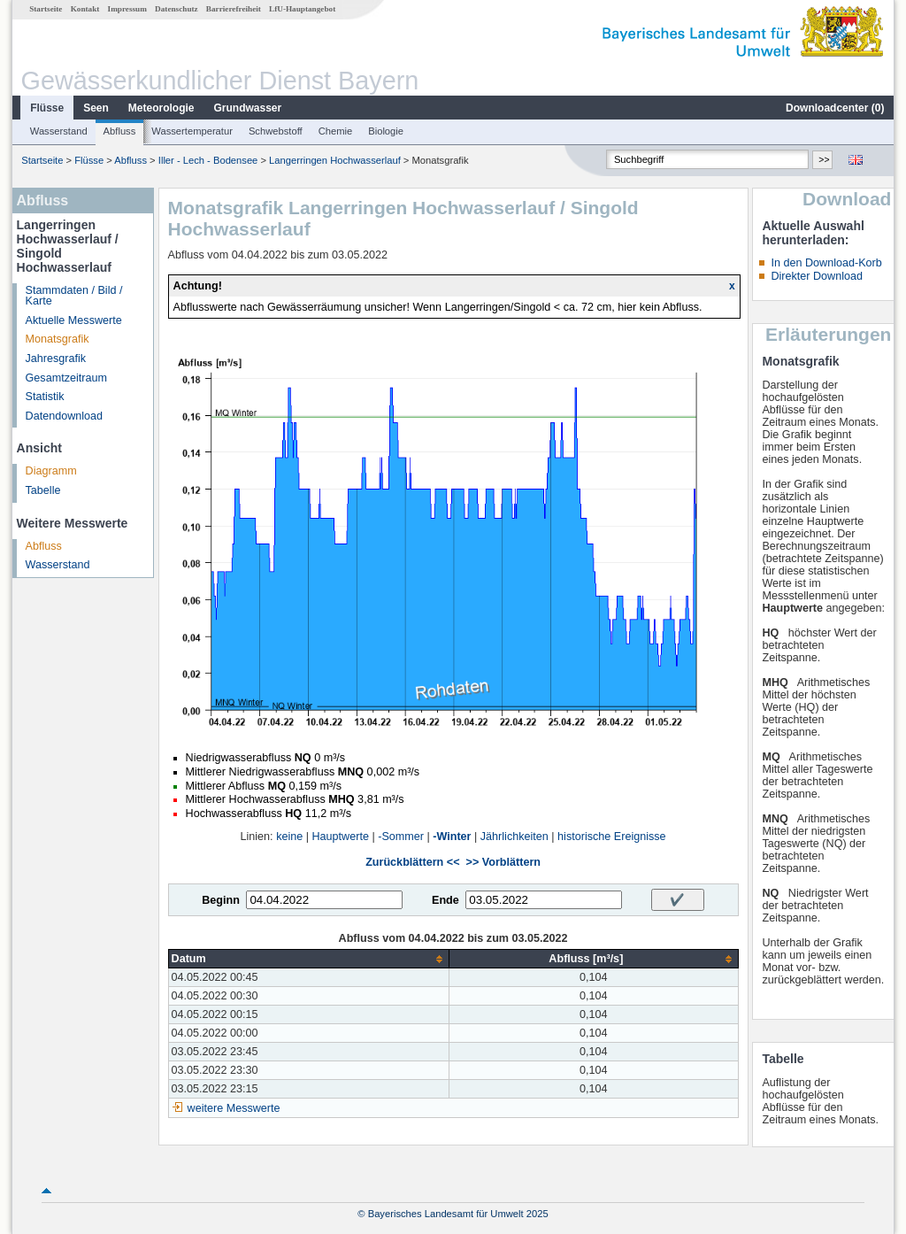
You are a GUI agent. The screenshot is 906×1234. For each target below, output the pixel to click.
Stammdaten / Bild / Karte (74, 296)
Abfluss (120, 131)
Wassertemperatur (192, 131)
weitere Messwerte (234, 1108)
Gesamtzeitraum (66, 378)
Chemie (336, 131)
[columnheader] (308, 959)
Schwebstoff (276, 131)
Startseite (45, 8)
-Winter (452, 836)
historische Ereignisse (611, 836)
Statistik (45, 396)
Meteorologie (161, 108)
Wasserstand (59, 131)
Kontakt (85, 8)
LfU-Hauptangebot (302, 8)
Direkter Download (817, 276)
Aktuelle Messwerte (74, 320)
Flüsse (47, 108)
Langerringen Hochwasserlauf (335, 160)
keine (289, 836)
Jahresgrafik (56, 358)
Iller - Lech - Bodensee (208, 160)
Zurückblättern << (412, 862)
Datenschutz (176, 8)
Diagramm (51, 471)
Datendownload (65, 416)
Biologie (385, 131)
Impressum (127, 8)
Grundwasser (248, 108)
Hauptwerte (340, 836)
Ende (445, 900)
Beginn (221, 900)
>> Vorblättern (503, 862)
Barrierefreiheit (233, 8)
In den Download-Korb (826, 263)
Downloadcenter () (835, 108)
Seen (96, 108)
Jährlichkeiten (514, 836)
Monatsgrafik (57, 339)
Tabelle (43, 490)
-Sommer (401, 836)
